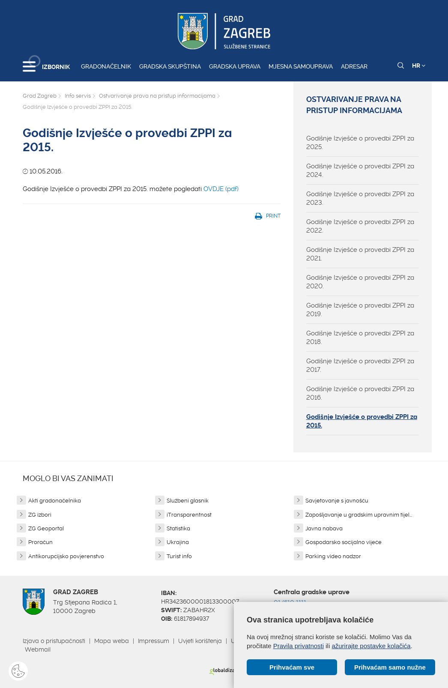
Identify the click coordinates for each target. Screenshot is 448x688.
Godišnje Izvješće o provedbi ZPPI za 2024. (360, 170)
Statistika (178, 528)
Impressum (153, 640)
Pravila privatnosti (298, 645)
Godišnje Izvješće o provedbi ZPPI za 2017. (360, 365)
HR (418, 65)
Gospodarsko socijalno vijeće (343, 542)
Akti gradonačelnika (54, 500)
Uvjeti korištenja (200, 640)
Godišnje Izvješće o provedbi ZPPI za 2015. (361, 421)
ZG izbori (39, 515)
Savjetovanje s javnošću (336, 500)
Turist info (179, 556)
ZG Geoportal (46, 528)
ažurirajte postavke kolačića (371, 645)
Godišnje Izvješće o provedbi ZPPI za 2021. (360, 254)
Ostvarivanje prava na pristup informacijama (157, 96)
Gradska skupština (170, 66)
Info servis (78, 96)
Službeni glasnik (188, 500)
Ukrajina (178, 542)
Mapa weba (111, 640)
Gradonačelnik (106, 66)
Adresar (354, 66)
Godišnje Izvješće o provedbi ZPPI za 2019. (360, 310)
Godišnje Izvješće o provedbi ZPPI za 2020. (360, 282)
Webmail (38, 649)
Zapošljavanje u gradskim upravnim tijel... (358, 515)
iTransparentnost (189, 515)
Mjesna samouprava (301, 66)
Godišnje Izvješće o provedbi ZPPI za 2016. (360, 393)
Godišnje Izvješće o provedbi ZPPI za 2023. (360, 198)
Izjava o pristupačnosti (54, 640)
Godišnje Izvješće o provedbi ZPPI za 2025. (360, 143)
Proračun (40, 542)
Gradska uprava (234, 66)
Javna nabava (324, 528)
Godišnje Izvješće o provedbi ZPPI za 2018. (360, 337)
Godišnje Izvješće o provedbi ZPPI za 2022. (360, 226)
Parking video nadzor (333, 556)
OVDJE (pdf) (221, 189)
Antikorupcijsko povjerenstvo (66, 556)
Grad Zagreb (40, 96)
